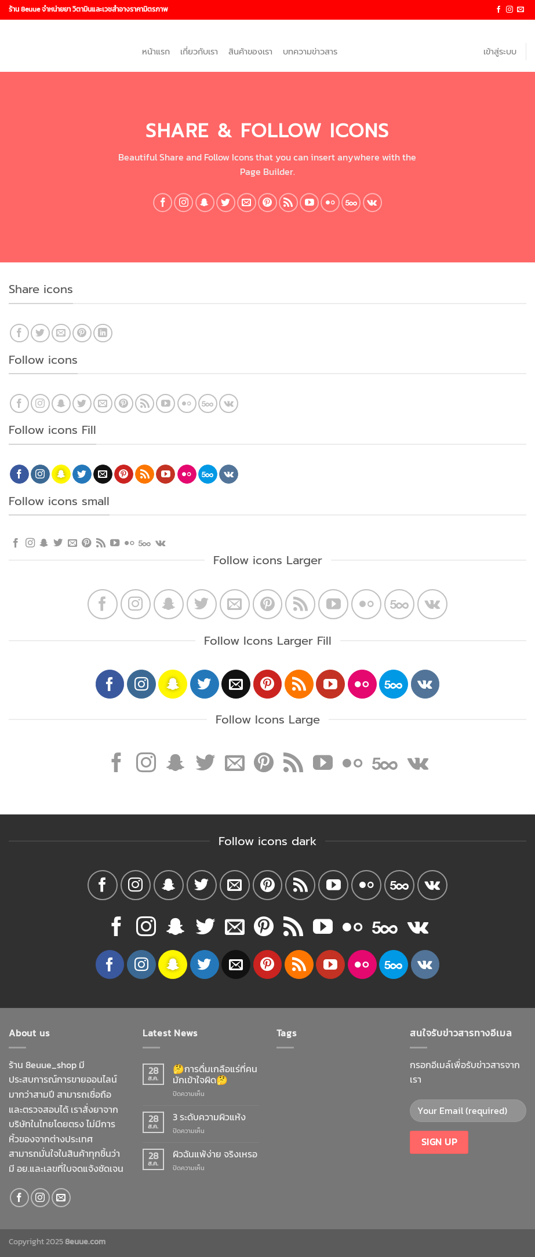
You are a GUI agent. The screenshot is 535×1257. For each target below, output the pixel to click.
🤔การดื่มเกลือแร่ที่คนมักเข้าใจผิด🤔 (215, 1075)
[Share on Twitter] (40, 333)
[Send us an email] (520, 10)
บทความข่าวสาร (310, 51)
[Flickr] (330, 202)
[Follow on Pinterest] (267, 202)
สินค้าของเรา (250, 51)
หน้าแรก (156, 51)
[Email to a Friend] (61, 333)
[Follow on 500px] (351, 202)
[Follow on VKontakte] (372, 202)
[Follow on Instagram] (509, 10)
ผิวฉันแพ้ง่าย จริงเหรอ (215, 1154)
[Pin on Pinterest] (82, 333)
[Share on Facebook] (19, 333)
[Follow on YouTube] (309, 202)
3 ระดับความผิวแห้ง (209, 1117)
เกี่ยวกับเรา (199, 51)
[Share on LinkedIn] (102, 333)
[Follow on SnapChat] (204, 202)
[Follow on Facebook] (498, 10)
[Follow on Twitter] (225, 202)
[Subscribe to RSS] (288, 202)
